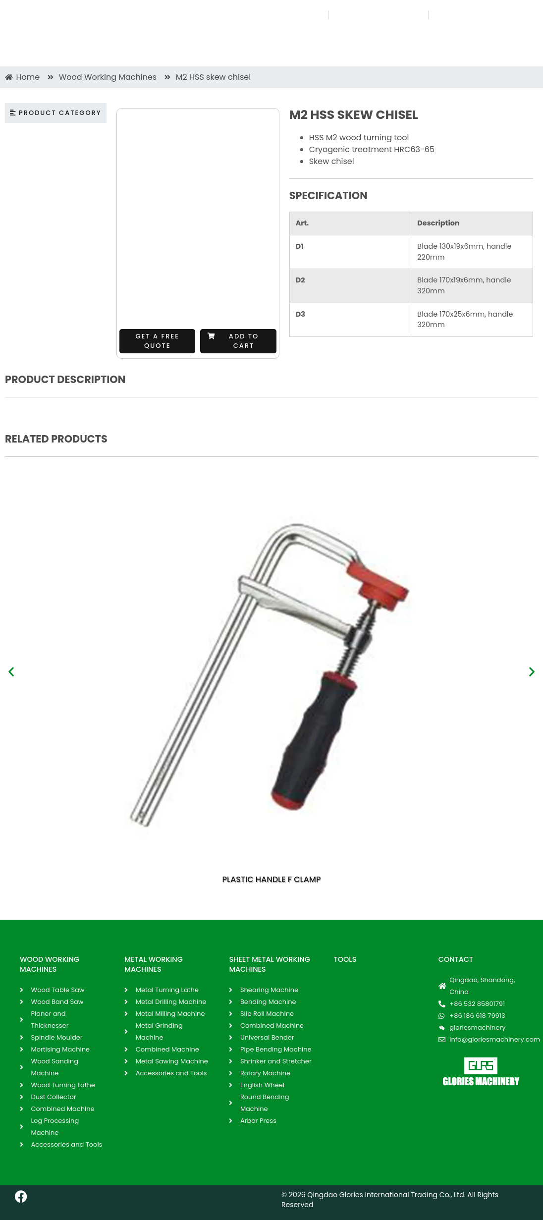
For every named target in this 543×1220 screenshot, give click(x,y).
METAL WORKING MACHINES (153, 964)
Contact (455, 959)
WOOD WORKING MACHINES (49, 964)
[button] (238, 341)
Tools (345, 959)
